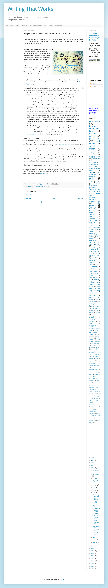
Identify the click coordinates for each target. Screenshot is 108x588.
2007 (93, 568)
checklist (91, 383)
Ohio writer (93, 222)
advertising (92, 240)
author (91, 182)
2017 (93, 465)
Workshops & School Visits (38, 25)
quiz (90, 220)
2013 (93, 553)
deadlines (91, 317)
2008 (93, 566)
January (95, 545)
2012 (93, 556)
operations (95, 308)
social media (92, 147)
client (94, 345)
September (96, 481)
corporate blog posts (94, 185)
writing (91, 153)
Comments (94, 86)
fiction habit (94, 393)
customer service (92, 177)
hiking (92, 306)
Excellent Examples (92, 198)
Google (91, 312)
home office (97, 354)
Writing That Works (30, 9)
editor (91, 259)
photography (92, 325)
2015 (93, 548)
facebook (92, 180)
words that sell (93, 378)
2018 (93, 462)
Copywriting (9, 25)
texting (91, 334)
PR (90, 279)
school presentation (94, 365)
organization (92, 404)
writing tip (96, 191)
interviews (91, 321)
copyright (91, 347)
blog (98, 182)
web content (94, 142)
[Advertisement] (94, 71)
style (97, 310)
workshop (98, 413)
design (90, 391)
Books (50, 25)
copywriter (96, 159)
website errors (93, 249)
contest (95, 257)
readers (91, 268)
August (95, 485)
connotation (95, 385)
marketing (92, 151)
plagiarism (92, 360)
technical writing (93, 369)
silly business (93, 332)
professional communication (35, 186)
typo (90, 374)
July (94, 487)
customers (92, 226)
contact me (43, 173)
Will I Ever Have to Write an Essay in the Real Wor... (96, 519)
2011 (93, 558)
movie (96, 400)
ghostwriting (92, 305)
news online (94, 356)
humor (98, 306)
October (95, 478)
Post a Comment (31, 195)
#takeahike (91, 380)
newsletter (92, 218)
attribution (96, 382)
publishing (95, 266)
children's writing (94, 255)
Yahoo (95, 253)
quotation (91, 407)
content (91, 155)
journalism (94, 138)
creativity (91, 316)
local (99, 396)
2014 (93, 551)
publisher (91, 327)
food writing (92, 301)
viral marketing (93, 376)
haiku (99, 305)
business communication (94, 128)
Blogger (62, 579)
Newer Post (27, 198)
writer (95, 166)
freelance (92, 227)
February (95, 542)
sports (94, 367)
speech (91, 310)
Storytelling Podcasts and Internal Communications (96, 499)
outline (98, 404)
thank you (91, 413)
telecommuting (92, 411)
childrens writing (95, 343)
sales (96, 220)
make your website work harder (94, 288)
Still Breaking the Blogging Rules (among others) (96, 530)
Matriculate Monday (93, 210)
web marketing (94, 173)
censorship (97, 341)
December (96, 470)
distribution (97, 391)
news (91, 213)
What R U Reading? (21, 25)
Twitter (91, 172)
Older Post (80, 198)
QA (98, 380)
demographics (92, 389)
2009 (93, 563)
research (94, 246)
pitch (97, 358)
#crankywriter (93, 277)
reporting (97, 244)
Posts (92, 83)
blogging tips (94, 157)
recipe (94, 409)
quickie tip (95, 406)
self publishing (93, 248)
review (96, 330)
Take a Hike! (58, 25)
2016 (93, 468)
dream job (95, 349)
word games (93, 271)
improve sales (93, 282)
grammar (92, 188)
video (96, 374)
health (91, 237)
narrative (91, 402)
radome (98, 407)
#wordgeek (93, 207)
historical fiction (92, 396)
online (91, 264)
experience (92, 319)
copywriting (94, 121)
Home (54, 198)
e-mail (96, 299)
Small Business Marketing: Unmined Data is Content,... (96, 509)
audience (94, 314)
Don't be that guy (94, 251)
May (94, 492)
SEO (90, 297)
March (95, 540)
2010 (93, 561)
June (94, 490)
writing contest (94, 189)
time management (94, 373)
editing (91, 231)
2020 (93, 457)
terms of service (93, 371)
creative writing (94, 201)
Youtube (98, 312)
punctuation (92, 363)
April (94, 537)
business (91, 224)
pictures (91, 358)
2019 (93, 460)
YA (90, 382)
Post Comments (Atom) (38, 202)
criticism (98, 347)
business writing (93, 134)
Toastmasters (31, 134)
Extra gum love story (64, 145)
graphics (96, 394)
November (96, 474)
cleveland (98, 383)
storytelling (46, 186)
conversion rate (93, 387)
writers (91, 215)
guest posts (93, 216)
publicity (98, 264)
